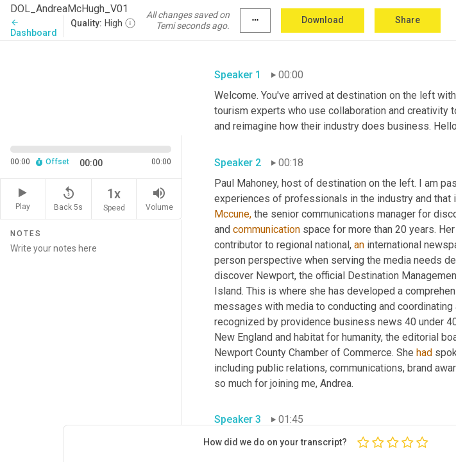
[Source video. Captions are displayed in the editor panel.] (91, 86)
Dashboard (33, 28)
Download (322, 20)
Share (407, 20)
